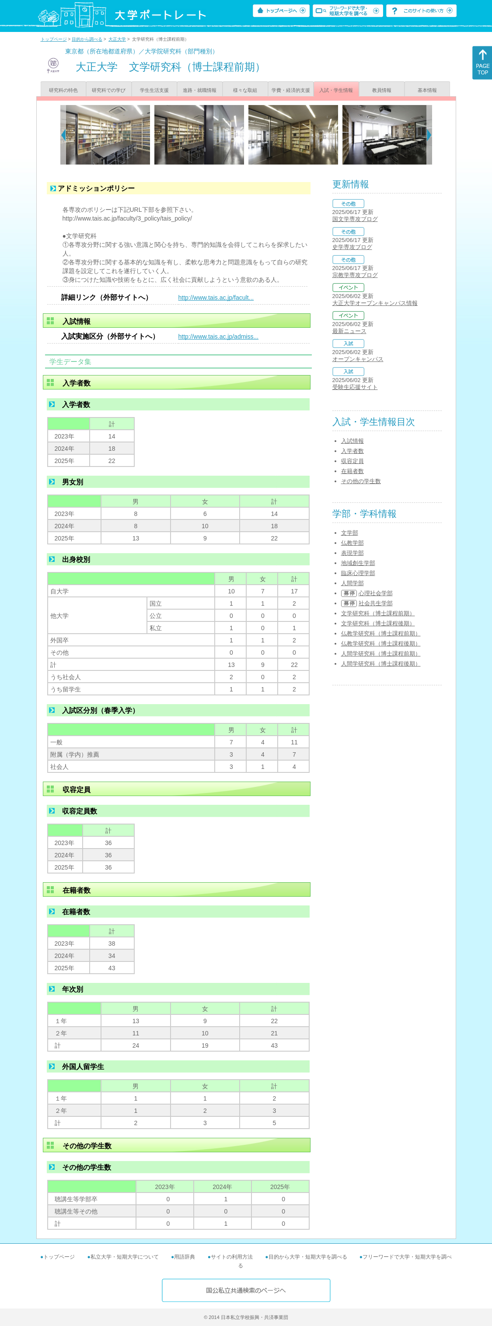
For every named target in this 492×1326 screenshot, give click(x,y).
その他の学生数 (361, 481)
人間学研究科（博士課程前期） (381, 653)
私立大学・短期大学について (125, 1257)
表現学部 (352, 553)
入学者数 (352, 451)
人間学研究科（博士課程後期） (381, 663)
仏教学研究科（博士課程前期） (381, 633)
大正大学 (117, 39)
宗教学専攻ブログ (355, 275)
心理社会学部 (376, 593)
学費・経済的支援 (291, 90)
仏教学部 (352, 543)
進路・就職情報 (199, 90)
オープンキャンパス (358, 359)
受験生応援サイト (355, 387)
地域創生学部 (358, 563)
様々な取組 (245, 90)
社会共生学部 (376, 603)
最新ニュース (349, 331)
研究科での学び (109, 90)
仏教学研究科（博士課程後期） (381, 643)
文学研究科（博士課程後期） (378, 623)
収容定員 (352, 461)
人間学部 (352, 583)
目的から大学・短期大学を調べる (308, 1257)
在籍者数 (352, 471)
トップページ (54, 39)
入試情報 (352, 441)
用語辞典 (184, 1257)
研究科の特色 (63, 90)
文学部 (349, 533)
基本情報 (427, 90)
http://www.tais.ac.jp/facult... (216, 297)
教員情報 (381, 90)
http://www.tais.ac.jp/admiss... (218, 336)
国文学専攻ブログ (355, 219)
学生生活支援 (154, 90)
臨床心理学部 (358, 573)
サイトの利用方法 (232, 1257)
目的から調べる (87, 39)
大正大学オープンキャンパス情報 (375, 303)
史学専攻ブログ (352, 247)
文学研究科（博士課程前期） (378, 613)
